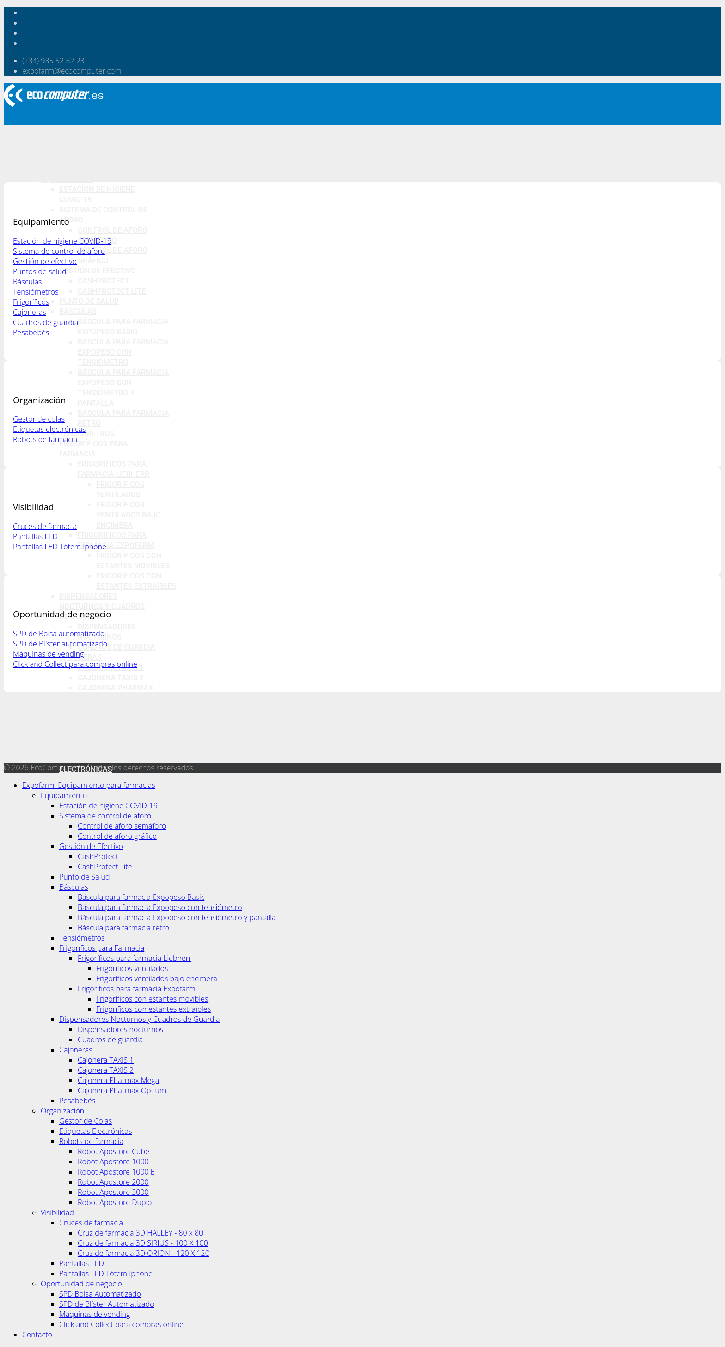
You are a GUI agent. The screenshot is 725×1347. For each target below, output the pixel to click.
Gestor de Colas (91, 748)
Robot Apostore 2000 (113, 1182)
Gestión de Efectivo (97, 270)
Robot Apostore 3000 (113, 1192)
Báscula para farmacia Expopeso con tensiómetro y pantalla (177, 917)
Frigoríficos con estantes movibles (152, 999)
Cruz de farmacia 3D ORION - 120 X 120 (143, 1253)
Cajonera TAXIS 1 (106, 1060)
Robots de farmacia (97, 779)
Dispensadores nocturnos (120, 1029)
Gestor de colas (39, 419)
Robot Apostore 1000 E (116, 1172)
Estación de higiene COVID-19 (62, 241)
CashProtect (103, 281)
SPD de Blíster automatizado (60, 644)
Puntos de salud (40, 271)
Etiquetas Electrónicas (95, 1131)
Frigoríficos (31, 302)
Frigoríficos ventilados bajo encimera (128, 514)
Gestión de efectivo (45, 261)
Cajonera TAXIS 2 (111, 677)
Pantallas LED (35, 536)
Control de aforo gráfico (117, 836)
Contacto (41, 1069)
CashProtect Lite (112, 291)
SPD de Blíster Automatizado (106, 1304)
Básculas (77, 311)
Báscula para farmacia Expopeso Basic (141, 897)
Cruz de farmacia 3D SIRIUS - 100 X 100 (143, 1243)
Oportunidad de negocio (81, 1284)
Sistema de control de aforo (59, 251)
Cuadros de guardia (116, 647)
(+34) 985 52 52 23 (53, 60)
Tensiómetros (86, 433)
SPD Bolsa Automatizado (100, 1294)
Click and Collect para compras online (75, 664)
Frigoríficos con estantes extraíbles (153, 1009)
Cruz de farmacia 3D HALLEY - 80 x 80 (140, 1233)
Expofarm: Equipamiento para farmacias (101, 152)
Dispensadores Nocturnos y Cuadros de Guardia (102, 606)
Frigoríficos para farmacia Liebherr (134, 958)
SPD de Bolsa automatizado (58, 633)
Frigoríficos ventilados (132, 968)
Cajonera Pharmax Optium (122, 1090)
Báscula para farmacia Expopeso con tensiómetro (123, 352)
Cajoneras (29, 312)
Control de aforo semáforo (122, 826)
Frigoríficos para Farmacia (101, 948)
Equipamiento (67, 179)
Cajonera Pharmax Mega (118, 1080)
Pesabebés (79, 728)
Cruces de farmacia (45, 526)
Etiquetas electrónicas (49, 429)
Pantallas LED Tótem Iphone (59, 546)
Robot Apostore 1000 (119, 799)
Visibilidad (57, 1212)
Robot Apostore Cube (113, 1151)
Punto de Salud (89, 301)
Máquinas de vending (48, 654)
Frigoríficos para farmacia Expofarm (137, 989)
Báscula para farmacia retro (123, 928)
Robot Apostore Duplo (115, 1202)
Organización (67, 738)
